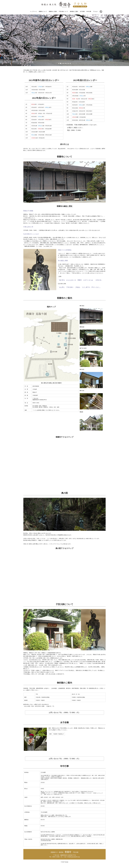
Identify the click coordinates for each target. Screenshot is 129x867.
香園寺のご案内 (53, 11)
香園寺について (43, 11)
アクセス (95, 11)
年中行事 (88, 11)
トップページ (33, 11)
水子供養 (82, 11)
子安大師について (63, 11)
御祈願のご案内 (74, 11)
